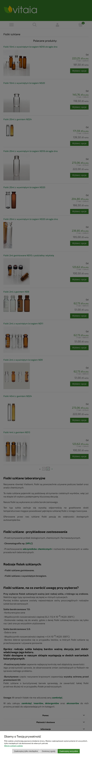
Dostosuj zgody (48, 751)
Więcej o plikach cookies (13, 746)
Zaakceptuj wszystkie (68, 751)
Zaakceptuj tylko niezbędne (26, 751)
